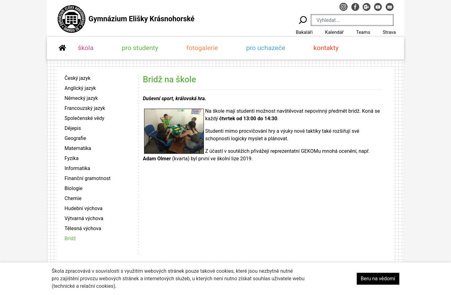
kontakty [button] (326, 48)
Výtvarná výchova (84, 218)
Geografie (75, 138)
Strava (389, 32)
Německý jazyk (81, 98)
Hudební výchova (83, 208)
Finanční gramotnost (88, 178)
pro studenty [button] (140, 48)
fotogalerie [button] (202, 48)
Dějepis (73, 128)
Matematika (78, 148)
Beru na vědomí (378, 279)
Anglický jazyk (80, 88)
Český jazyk (78, 78)
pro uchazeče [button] (265, 48)
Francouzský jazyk (85, 108)
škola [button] (86, 48)
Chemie (73, 198)
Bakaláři (304, 32)
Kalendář (334, 32)
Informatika (77, 168)
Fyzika (72, 158)
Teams (363, 32)
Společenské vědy (84, 118)
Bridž (70, 238)
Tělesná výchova (83, 228)
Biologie (73, 188)
